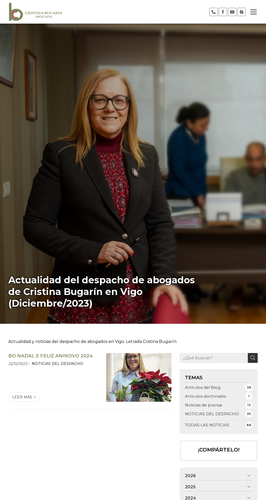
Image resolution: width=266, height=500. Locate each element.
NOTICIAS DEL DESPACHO (57, 363)
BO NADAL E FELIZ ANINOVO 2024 (50, 355)
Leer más (22, 397)
